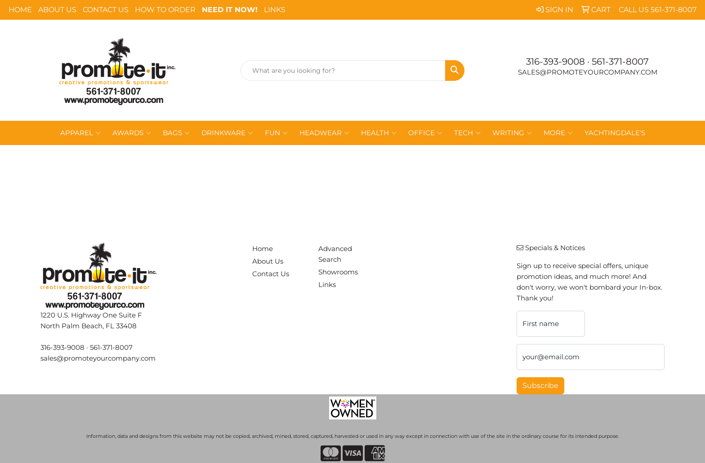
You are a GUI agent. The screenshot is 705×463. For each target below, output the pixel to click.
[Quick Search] (343, 70)
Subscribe (540, 385)
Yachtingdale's (615, 133)
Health (379, 133)
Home (20, 9)
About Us (57, 9)
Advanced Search (335, 254)
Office (425, 133)
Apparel (80, 133)
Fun (276, 133)
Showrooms (338, 272)
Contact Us (106, 9)
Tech (467, 133)
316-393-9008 (555, 61)
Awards (131, 133)
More (558, 133)
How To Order (165, 9)
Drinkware (227, 133)
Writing (512, 133)
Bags (176, 133)
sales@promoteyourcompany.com (587, 72)
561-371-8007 (620, 61)
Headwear (324, 133)
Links (275, 9)
